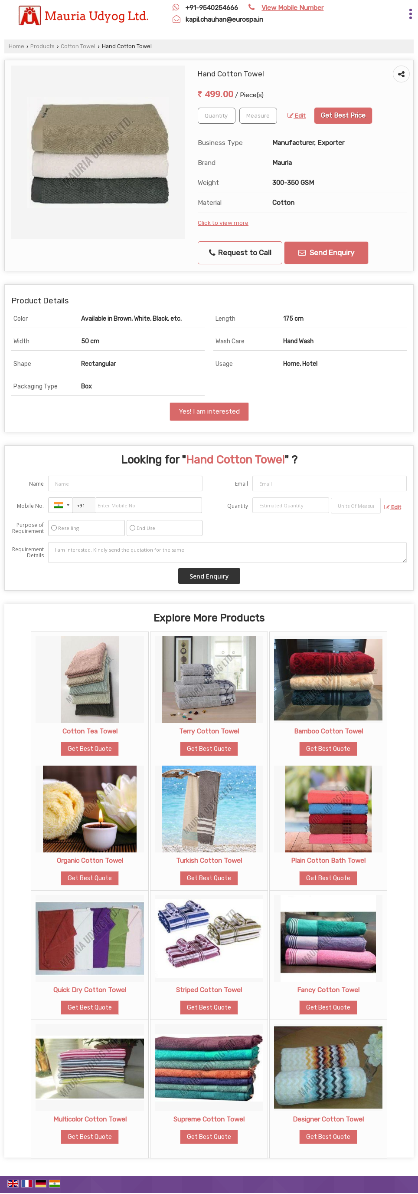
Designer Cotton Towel (328, 1119)
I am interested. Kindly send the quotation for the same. (227, 552)
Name (36, 483)
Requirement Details (28, 552)
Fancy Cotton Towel (328, 990)
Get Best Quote (90, 749)
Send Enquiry (326, 252)
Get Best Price (343, 115)
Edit (296, 115)
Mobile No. (30, 506)
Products (42, 46)
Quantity (237, 506)
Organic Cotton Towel (90, 861)
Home (16, 46)
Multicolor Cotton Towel (90, 1119)
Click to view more (223, 222)
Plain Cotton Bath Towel (328, 861)
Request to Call (240, 252)
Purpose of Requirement (28, 528)
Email (241, 483)
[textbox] (258, 116)
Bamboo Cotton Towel (328, 731)
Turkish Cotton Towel (209, 861)
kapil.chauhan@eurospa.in (224, 19)
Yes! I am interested (209, 411)
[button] (292, 8)
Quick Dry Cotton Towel (89, 990)
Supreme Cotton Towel (209, 1119)
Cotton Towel (78, 46)
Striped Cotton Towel (209, 990)
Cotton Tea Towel (90, 731)
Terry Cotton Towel (209, 731)
